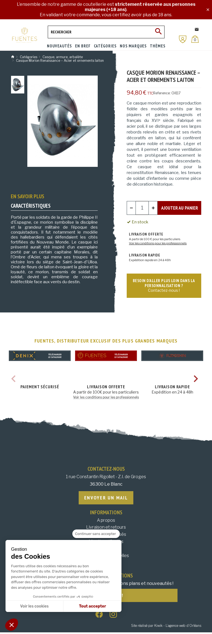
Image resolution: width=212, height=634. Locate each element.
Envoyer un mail (106, 498)
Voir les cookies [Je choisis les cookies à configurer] (34, 606)
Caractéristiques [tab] (31, 205)
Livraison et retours (106, 528)
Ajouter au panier (179, 207)
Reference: (162, 93)
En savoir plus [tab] (27, 196)
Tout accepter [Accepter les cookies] (92, 606)
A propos (106, 521)
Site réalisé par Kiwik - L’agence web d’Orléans (166, 627)
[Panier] (195, 39)
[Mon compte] (183, 39)
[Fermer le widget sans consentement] (96, 533)
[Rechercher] (106, 32)
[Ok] (158, 32)
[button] (11, 624)
